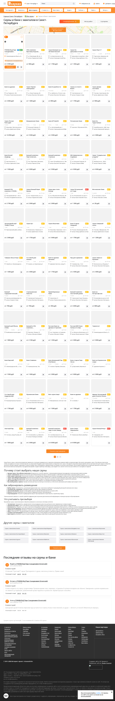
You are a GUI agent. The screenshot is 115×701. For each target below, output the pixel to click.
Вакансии (7, 629)
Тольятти (71, 646)
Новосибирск (72, 627)
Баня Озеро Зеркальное (74, 429)
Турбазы (25, 631)
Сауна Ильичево (53, 223)
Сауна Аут (29, 223)
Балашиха (44, 629)
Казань (43, 645)
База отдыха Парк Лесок (76, 361)
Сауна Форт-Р (96, 50)
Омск (69, 629)
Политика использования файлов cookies (9, 640)
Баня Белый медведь (8, 156)
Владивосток (45, 633)
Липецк (57, 635)
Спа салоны (26, 633)
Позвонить (10, 67)
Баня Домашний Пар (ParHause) (55, 361)
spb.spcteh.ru (99, 630)
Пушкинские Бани (32, 394)
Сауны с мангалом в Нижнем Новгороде (96, 540)
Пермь (70, 635)
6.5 (21, 121)
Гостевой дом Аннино (31, 258)
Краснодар (58, 631)
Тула (82, 629)
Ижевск (43, 641)
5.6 (109, 87)
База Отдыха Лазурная (74, 224)
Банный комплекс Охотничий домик (76, 292)
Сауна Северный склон (97, 224)
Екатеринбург (45, 639)
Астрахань (44, 627)
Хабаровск (84, 637)
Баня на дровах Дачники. (53, 258)
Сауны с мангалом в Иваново (41, 534)
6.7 (21, 87)
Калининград (45, 646)
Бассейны (26, 629)
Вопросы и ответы (10, 631)
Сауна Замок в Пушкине (97, 258)
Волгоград (44, 635)
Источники (26, 635)
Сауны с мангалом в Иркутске (96, 534)
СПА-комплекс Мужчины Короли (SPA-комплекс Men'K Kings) (32, 50)
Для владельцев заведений (9, 655)
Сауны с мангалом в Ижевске (68, 534)
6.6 (65, 155)
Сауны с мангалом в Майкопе (41, 539)
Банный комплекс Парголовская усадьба (32, 156)
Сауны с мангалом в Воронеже (96, 528)
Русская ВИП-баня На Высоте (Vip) (76, 327)
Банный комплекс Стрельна (54, 156)
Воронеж (44, 637)
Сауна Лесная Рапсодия (9, 122)
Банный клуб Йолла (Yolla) (11, 327)
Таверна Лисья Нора (12, 258)
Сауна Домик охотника (96, 87)
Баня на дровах (10, 87)
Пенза (70, 633)
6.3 (43, 155)
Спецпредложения (68, 21)
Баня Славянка (31, 360)
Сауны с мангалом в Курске (12, 539)
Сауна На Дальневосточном (76, 50)
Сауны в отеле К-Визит (76, 87)
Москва (57, 639)
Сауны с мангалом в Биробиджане (42, 528)
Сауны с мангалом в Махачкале (69, 539)
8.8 (21, 50)
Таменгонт (96, 326)
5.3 (109, 326)
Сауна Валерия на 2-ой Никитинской (55, 50)
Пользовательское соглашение (10, 644)
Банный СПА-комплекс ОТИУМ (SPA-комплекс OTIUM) (10, 190)
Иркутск (43, 643)
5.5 (87, 121)
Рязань (70, 639)
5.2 (87, 50)
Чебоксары (84, 639)
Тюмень (83, 631)
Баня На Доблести (54, 87)
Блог (5, 652)
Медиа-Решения (106, 663)
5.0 (87, 189)
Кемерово (58, 627)
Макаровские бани (32, 121)
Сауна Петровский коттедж (76, 190)
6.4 (65, 223)
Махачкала (58, 637)
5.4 (43, 50)
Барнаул (43, 631)
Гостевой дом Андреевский (9, 395)
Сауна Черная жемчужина (31, 87)
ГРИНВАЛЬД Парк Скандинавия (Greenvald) (10, 50)
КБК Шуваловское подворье (76, 156)
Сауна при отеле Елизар (54, 190)
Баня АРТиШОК (53, 121)
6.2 (21, 155)
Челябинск (84, 641)
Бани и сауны (27, 627)
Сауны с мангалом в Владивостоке (70, 528)
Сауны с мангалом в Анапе (12, 528)
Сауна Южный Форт (99, 428)
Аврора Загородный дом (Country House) (99, 395)
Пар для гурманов (76, 258)
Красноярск (58, 633)
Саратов (70, 643)
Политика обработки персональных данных (11, 635)
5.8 (65, 121)
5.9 (21, 292)
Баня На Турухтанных (96, 122)
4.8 (109, 428)
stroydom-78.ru (100, 634)
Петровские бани (76, 121)
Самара (70, 641)
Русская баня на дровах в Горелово (54, 327)
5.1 (87, 155)
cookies (98, 693)
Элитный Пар (9, 428)
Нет (24, 574)
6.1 (109, 50)
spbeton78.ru (99, 632)
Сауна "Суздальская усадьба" (99, 156)
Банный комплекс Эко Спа (32, 429)
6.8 (43, 121)
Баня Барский (9, 360)
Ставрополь (71, 645)
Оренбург (71, 631)
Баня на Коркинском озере (99, 361)
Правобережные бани (54, 292)
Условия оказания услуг (9, 647)
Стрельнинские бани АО (31, 292)
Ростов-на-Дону (73, 637)
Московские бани (98, 189)
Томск (83, 627)
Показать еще (57, 548)
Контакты (7, 633)
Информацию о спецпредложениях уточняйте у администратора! (20, 60)
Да (19, 574)
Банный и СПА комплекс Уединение (31, 327)
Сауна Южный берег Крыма (33, 190)
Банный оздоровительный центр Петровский (11, 292)
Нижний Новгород (58, 645)
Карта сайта (8, 650)
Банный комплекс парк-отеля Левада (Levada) (55, 429)
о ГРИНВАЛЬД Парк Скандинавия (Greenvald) (31, 564)
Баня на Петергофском (97, 292)
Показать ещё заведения (57, 451)
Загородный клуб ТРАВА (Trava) (10, 224)
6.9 (43, 87)
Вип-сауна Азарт (54, 394)
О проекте (7, 627)
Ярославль (84, 643)
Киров (56, 629)
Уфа (82, 635)
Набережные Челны (58, 641)
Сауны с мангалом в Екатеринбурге (15, 534)
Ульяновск (84, 633)
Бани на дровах (75, 394)
